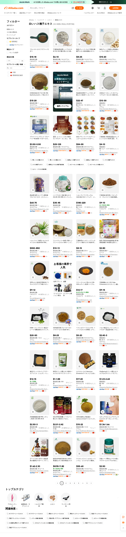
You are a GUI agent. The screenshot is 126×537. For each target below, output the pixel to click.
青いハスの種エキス (37, 160)
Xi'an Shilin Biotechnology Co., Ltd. (109, 343)
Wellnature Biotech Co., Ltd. (62, 474)
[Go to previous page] (57, 483)
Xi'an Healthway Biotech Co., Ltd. (86, 431)
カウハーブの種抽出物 (80, 518)
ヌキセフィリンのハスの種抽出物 (43, 523)
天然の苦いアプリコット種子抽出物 (58, 518)
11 (86, 483)
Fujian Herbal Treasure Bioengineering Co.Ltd (86, 149)
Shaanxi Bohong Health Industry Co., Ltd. (62, 341)
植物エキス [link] (58, 20)
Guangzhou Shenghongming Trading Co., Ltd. (86, 387)
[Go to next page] (91, 483)
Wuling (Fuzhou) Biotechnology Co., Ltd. (109, 152)
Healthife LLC (80, 211)
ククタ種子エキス (109, 160)
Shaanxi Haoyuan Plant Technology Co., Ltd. (62, 385)
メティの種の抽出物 (36, 518)
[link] (123, 517)
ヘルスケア (40, 20)
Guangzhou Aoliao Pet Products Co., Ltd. (62, 431)
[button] (73, 8)
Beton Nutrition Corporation (85, 254)
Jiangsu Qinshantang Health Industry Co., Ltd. (62, 149)
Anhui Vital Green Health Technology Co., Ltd (39, 150)
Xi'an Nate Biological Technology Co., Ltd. (86, 470)
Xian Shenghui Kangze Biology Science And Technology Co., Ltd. (39, 431)
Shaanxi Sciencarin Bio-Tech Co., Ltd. (109, 212)
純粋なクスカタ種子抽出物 (55, 164)
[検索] (79, 8)
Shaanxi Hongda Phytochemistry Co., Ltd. (39, 107)
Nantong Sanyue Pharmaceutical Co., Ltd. (109, 254)
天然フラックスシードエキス (98, 514)
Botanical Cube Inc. (82, 109)
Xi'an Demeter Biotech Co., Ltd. (109, 109)
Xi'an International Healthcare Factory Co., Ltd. (39, 341)
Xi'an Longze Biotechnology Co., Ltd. (86, 340)
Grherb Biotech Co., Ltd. (84, 300)
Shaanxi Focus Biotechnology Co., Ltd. (86, 61)
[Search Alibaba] (50, 8)
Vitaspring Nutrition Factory (108, 387)
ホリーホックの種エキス (76, 164)
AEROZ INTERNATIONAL (107, 472)
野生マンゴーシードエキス (55, 514)
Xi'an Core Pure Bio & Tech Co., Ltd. (62, 61)
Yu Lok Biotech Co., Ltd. (37, 298)
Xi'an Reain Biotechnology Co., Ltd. (62, 211)
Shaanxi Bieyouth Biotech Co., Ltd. (39, 65)
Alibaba (31, 20)
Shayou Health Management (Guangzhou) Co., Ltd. (109, 429)
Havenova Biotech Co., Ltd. (108, 61)
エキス (49, 20)
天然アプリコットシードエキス (92, 523)
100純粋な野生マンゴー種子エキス (18, 523)
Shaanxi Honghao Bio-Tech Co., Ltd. (39, 389)
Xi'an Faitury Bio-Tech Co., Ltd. (62, 254)
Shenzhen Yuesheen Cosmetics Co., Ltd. (39, 470)
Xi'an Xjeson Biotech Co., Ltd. (39, 209)
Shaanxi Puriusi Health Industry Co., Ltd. (109, 296)
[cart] (99, 8)
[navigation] (15, 252)
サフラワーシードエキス (15, 514)
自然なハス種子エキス (72, 160)
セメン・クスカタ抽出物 (38, 169)
